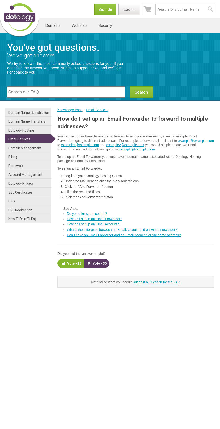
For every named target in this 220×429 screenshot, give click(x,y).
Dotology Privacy (20, 183)
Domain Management (24, 148)
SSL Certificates (20, 192)
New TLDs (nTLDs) (22, 219)
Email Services (19, 139)
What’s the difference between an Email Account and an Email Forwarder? (122, 230)
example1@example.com (80, 145)
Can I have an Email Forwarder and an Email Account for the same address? (124, 235)
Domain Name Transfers (26, 121)
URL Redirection (20, 210)
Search (141, 92)
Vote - (71, 263)
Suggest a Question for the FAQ (156, 282)
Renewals (15, 166)
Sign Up (105, 9)
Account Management (25, 175)
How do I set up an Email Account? (93, 224)
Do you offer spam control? (87, 214)
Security (105, 25)
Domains (52, 25)
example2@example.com (125, 145)
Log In (129, 9)
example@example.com (196, 141)
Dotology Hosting (21, 130)
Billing (12, 157)
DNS (11, 201)
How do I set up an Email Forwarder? (94, 219)
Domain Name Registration (28, 112)
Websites (80, 25)
